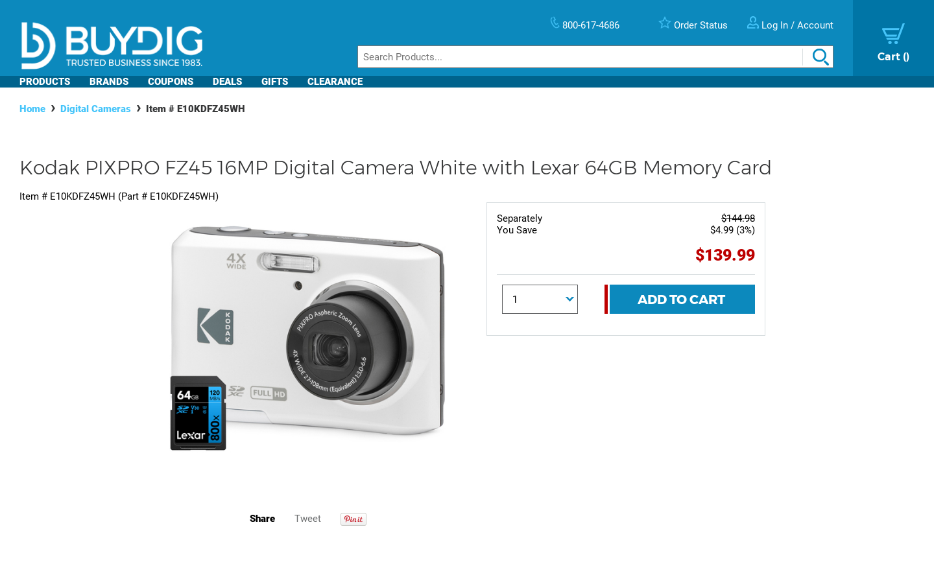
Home (32, 109)
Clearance (335, 82)
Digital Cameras (95, 109)
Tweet (307, 518)
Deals (227, 82)
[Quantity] (540, 299)
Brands (109, 82)
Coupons (170, 82)
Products (44, 82)
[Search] (595, 56)
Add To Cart (681, 299)
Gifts (274, 82)
